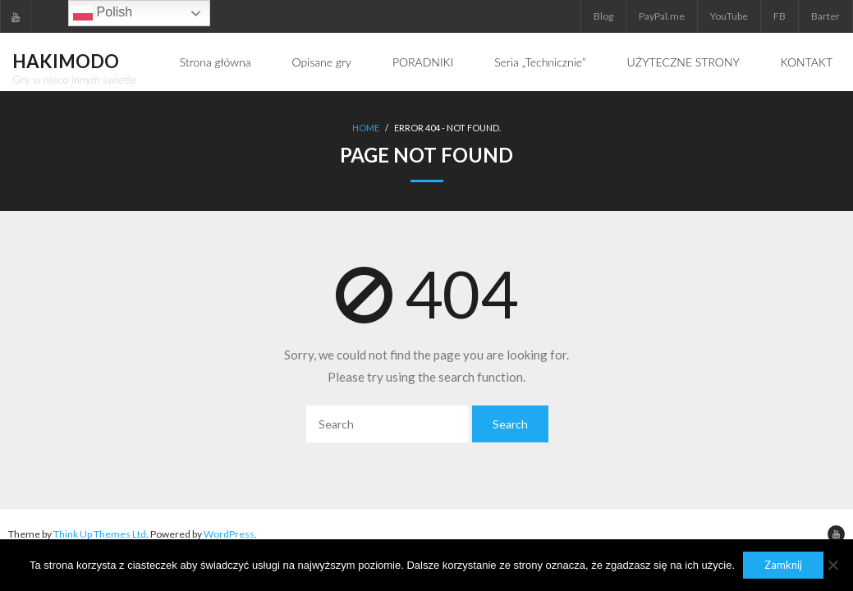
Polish (102, 13)
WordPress (229, 534)
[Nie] (832, 565)
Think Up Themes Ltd (99, 534)
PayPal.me (662, 16)
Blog (603, 16)
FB (779, 16)
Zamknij (783, 564)
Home (365, 127)
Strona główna (215, 62)
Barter (825, 16)
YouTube (729, 16)
